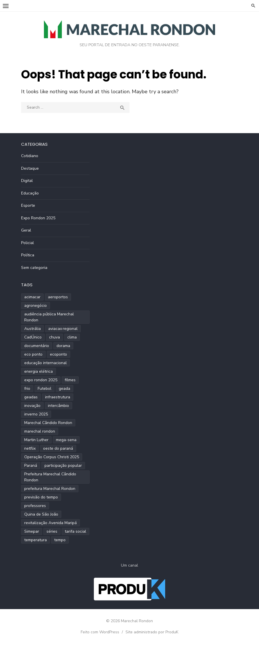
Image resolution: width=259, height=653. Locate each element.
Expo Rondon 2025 (38, 218)
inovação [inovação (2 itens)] (32, 405)
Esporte (28, 205)
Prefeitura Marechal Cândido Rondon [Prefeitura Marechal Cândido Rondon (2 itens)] (50, 477)
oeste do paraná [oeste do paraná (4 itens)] (58, 448)
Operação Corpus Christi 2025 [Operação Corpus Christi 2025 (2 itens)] (51, 457)
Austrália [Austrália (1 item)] (32, 328)
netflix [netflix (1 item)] (30, 448)
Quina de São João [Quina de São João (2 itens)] (41, 514)
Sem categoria (34, 267)
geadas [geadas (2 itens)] (31, 397)
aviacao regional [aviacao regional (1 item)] (63, 328)
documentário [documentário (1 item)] (36, 345)
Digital (27, 180)
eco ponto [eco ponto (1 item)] (33, 354)
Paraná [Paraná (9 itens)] (30, 465)
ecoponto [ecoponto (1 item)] (58, 354)
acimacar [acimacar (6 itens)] (32, 297)
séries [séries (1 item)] (51, 531)
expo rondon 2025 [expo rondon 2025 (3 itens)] (40, 380)
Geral (26, 230)
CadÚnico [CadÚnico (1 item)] (33, 337)
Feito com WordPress (100, 632)
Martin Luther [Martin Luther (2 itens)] (36, 440)
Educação (30, 193)
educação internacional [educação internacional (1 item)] (45, 363)
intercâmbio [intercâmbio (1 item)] (58, 405)
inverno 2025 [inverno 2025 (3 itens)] (36, 414)
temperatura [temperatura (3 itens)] (35, 540)
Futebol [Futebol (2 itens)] (44, 388)
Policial (27, 243)
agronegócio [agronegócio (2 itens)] (35, 305)
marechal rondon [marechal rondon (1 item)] (39, 431)
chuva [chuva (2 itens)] (54, 337)
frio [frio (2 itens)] (27, 388)
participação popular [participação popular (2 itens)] (63, 465)
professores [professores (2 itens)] (35, 505)
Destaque (30, 168)
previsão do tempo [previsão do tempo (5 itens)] (41, 497)
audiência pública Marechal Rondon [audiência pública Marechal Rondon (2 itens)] (49, 317)
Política (27, 255)
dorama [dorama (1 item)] (63, 345)
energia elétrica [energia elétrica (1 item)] (38, 371)
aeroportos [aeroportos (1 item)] (58, 297)
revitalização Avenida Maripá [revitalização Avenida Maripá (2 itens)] (50, 523)
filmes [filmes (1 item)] (70, 380)
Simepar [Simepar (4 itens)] (31, 531)
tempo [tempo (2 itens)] (60, 540)
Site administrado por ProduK (152, 632)
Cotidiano (29, 156)
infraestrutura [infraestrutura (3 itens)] (57, 397)
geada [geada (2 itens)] (64, 388)
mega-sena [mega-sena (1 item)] (66, 440)
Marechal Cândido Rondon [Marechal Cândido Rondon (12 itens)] (48, 422)
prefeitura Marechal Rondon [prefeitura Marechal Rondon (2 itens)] (49, 488)
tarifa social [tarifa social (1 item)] (75, 531)
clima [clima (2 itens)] (72, 337)
